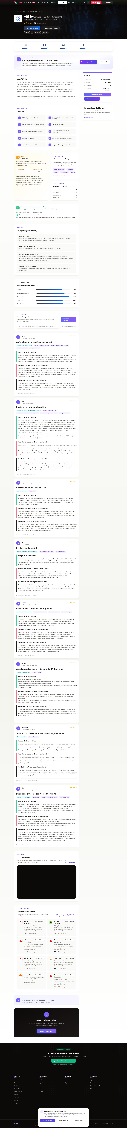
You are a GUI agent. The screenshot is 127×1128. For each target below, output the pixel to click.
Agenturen (42, 1083)
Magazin (67, 1083)
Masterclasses (43, 2)
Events (41, 1086)
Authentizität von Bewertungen (98, 1086)
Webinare (54, 2)
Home (16, 11)
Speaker (42, 1088)
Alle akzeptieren (47, 1120)
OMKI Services (18, 1091)
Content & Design (32, 11)
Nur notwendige (63, 1120)
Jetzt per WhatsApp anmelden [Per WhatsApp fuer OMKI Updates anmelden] (63, 1061)
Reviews (62, 2)
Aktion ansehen (104, 62)
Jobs (66, 1086)
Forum (66, 1080)
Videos (16, 1094)
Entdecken (72, 2)
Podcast (16, 1097)
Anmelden (107, 2)
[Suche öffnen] (81, 2)
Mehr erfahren (88, 117)
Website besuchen (32, 28)
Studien (16, 1100)
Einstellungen (79, 1120)
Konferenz (29, 2)
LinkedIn (27, 32)
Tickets (96, 3)
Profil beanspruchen (92, 99)
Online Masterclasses (19, 1088)
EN (88, 2)
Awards (41, 1091)
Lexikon (16, 1103)
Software (22, 11)
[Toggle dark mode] (85, 2)
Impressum (93, 1080)
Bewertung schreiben (50, 28)
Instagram (37, 32)
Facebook (45, 32)
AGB (91, 1088)
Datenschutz (93, 1083)
